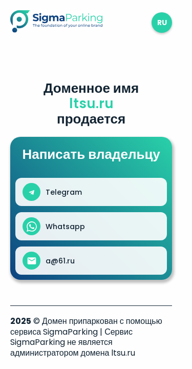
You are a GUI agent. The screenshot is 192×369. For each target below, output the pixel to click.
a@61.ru (60, 261)
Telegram (64, 192)
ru (162, 22)
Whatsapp (65, 226)
